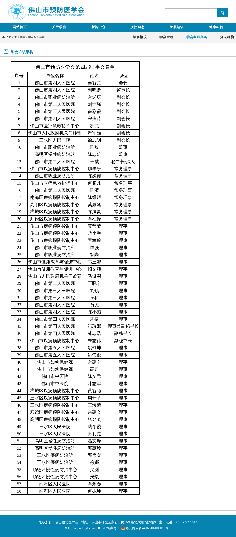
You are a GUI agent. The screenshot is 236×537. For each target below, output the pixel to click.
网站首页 (20, 27)
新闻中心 (98, 27)
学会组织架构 (36, 37)
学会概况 (140, 37)
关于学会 (59, 27)
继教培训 (177, 27)
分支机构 (227, 37)
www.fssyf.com (84, 528)
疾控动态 (137, 27)
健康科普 (216, 27)
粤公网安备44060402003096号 (147, 528)
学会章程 (166, 37)
